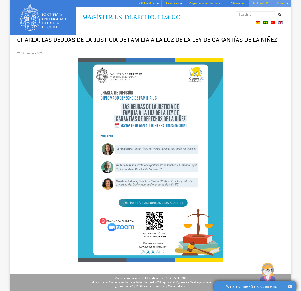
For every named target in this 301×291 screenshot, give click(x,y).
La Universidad (146, 3)
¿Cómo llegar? (124, 286)
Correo (281, 3)
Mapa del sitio (177, 286)
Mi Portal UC (260, 3)
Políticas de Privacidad (151, 286)
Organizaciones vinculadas (205, 3)
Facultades (172, 3)
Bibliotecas (237, 3)
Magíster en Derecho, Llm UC (131, 18)
